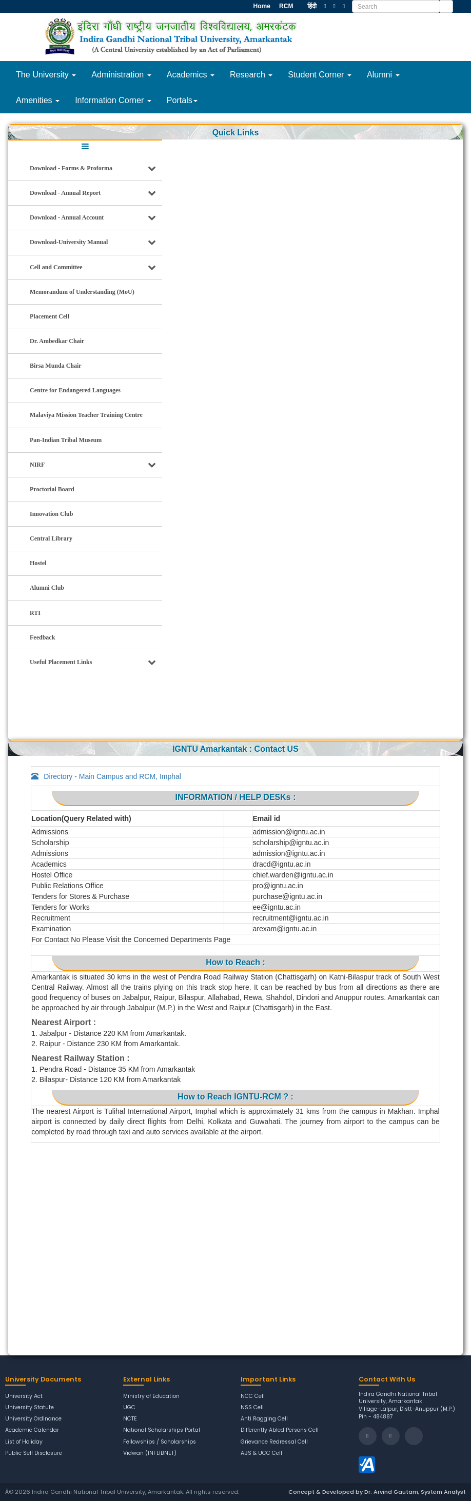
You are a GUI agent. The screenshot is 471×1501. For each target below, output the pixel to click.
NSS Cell (252, 1407)
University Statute (29, 1407)
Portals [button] (182, 100)
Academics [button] (190, 74)
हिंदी (312, 6)
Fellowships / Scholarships (159, 1442)
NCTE (130, 1419)
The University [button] (46, 74)
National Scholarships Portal (161, 1430)
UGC (129, 1407)
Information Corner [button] (113, 100)
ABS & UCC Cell (261, 1453)
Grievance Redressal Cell (274, 1442)
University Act (24, 1396)
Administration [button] (121, 74)
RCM (285, 6)
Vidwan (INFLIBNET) (149, 1453)
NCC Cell (253, 1396)
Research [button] (251, 74)
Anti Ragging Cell (264, 1419)
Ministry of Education (151, 1396)
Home (260, 6)
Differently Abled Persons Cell (280, 1430)
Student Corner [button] (319, 74)
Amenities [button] (38, 100)
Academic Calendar (32, 1430)
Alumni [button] (383, 74)
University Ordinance (33, 1419)
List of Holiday (24, 1442)
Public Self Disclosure (34, 1453)
